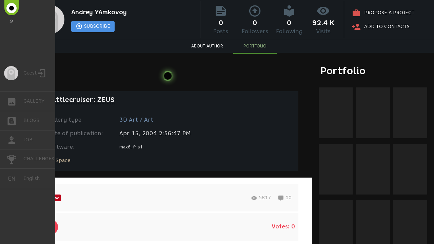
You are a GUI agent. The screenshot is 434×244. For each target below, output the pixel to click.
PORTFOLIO (255, 45)
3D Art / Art (136, 120)
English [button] (14, 179)
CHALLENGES (15, 158)
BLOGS (15, 120)
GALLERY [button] (15, 101)
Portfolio (343, 71)
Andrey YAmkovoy (99, 12)
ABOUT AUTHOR (207, 45)
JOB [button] (15, 139)
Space (63, 160)
